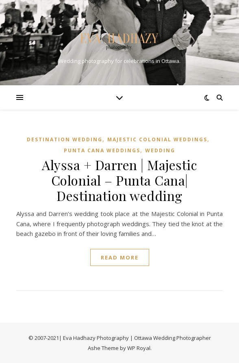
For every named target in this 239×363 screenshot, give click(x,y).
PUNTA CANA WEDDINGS (102, 150)
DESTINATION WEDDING (64, 139)
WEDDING (160, 150)
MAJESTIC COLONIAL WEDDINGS (157, 139)
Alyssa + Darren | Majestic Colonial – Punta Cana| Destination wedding (119, 180)
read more (120, 257)
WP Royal (138, 348)
